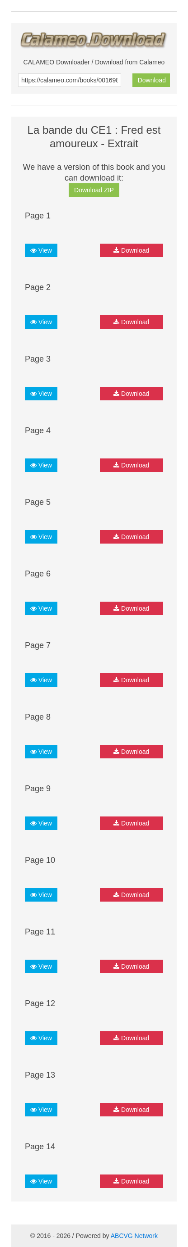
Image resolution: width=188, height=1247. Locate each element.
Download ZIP (94, 190)
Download (152, 80)
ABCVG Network (134, 1235)
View (41, 250)
